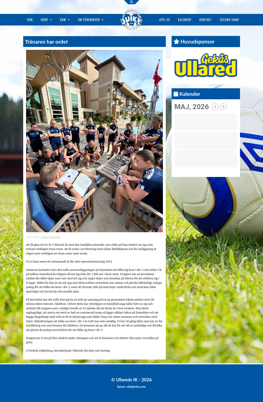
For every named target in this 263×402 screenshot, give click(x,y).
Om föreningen (89, 19)
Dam (63, 19)
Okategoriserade (50, 236)
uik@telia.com (136, 386)
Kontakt (205, 19)
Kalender (184, 19)
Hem (30, 19)
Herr (44, 19)
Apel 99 (164, 19)
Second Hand (229, 19)
